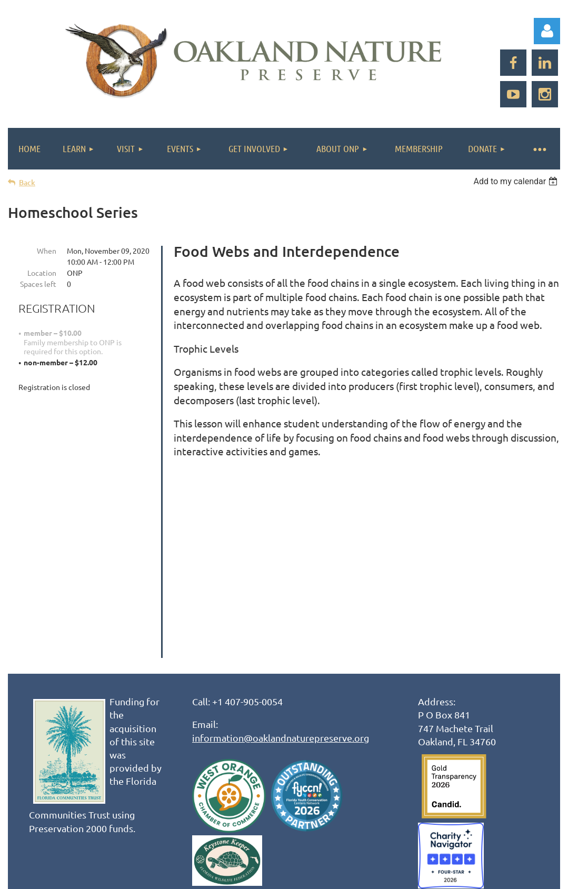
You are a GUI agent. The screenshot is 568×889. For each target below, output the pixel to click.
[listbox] (516, 181)
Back (27, 182)
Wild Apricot (434, 828)
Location (41, 272)
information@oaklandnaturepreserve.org (280, 564)
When (46, 250)
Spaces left (38, 283)
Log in (547, 31)
